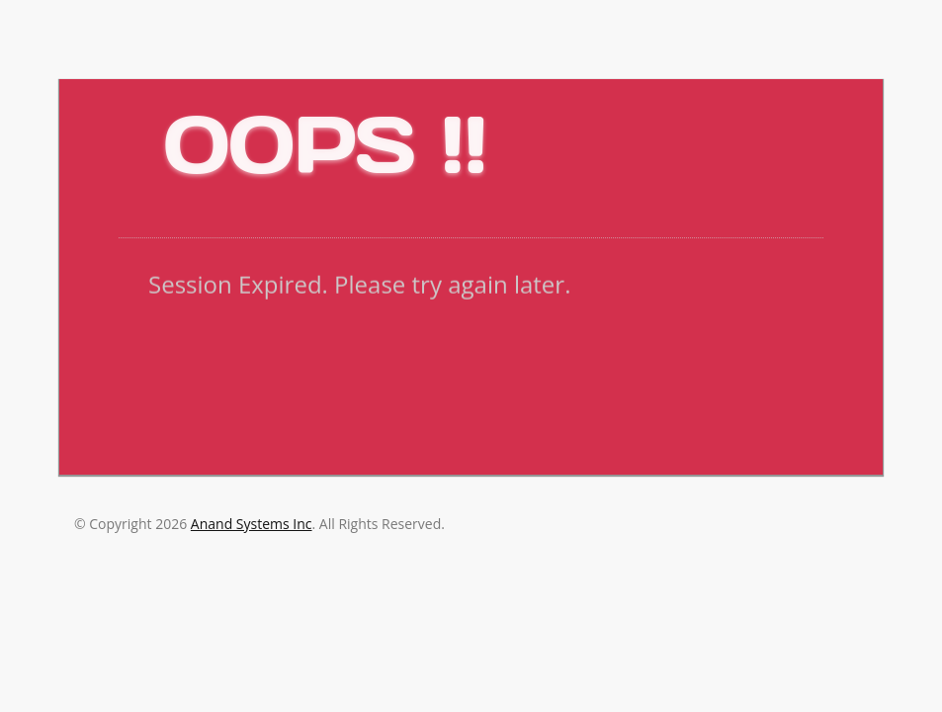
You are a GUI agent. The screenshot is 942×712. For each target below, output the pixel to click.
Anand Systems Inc (251, 523)
